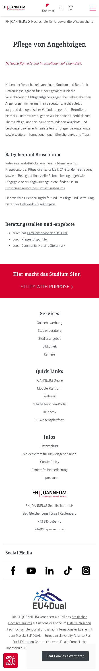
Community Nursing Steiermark (43, 245)
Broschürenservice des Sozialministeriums (35, 188)
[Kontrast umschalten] (48, 8)
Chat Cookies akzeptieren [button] (65, 656)
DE (61, 8)
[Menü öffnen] (93, 8)
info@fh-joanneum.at (50, 529)
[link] (49, 323)
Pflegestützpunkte (34, 239)
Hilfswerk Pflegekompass (38, 204)
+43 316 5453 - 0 (50, 521)
